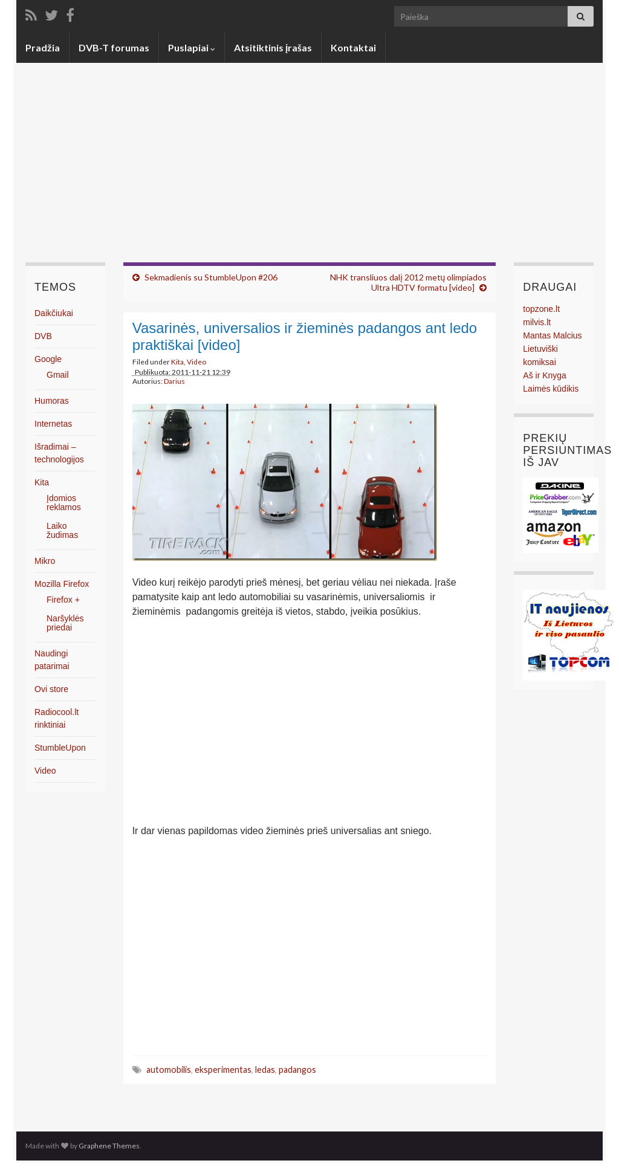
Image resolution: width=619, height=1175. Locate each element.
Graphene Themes (109, 1145)
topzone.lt (541, 309)
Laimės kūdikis (550, 388)
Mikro (44, 561)
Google (48, 359)
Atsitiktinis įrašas (273, 47)
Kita (177, 361)
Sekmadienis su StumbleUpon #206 (210, 277)
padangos (297, 1069)
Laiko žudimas (62, 530)
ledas (265, 1069)
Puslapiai (191, 47)
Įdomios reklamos (64, 502)
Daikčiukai (53, 313)
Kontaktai (353, 47)
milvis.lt (537, 322)
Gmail (58, 375)
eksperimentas (223, 1069)
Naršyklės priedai (65, 622)
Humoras (51, 401)
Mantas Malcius (552, 335)
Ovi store (51, 689)
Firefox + (63, 599)
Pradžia (42, 47)
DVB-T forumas (114, 47)
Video (196, 361)
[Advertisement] (309, 171)
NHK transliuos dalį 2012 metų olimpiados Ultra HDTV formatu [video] (408, 282)
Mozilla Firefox (61, 584)
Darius (174, 381)
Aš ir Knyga (544, 375)
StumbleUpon (60, 748)
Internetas (53, 424)
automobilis (168, 1069)
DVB (43, 336)
